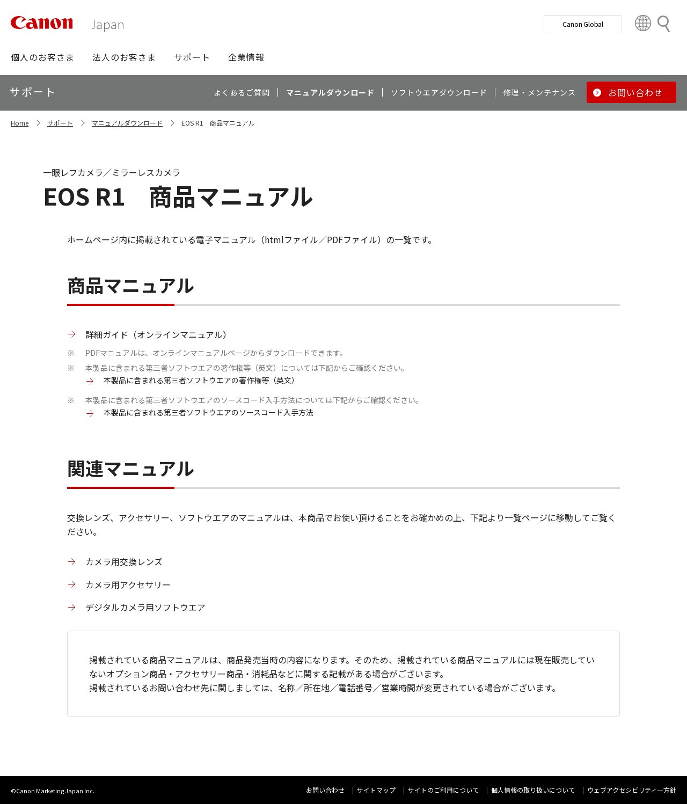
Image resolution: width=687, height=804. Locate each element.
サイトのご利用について (443, 789)
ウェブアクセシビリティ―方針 (631, 789)
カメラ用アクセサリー (128, 584)
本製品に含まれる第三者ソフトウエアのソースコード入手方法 (208, 412)
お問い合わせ (325, 789)
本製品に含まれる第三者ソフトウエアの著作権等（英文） (201, 380)
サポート (60, 122)
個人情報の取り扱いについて (533, 789)
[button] (43, 57)
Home (19, 122)
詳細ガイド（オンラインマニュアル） (158, 334)
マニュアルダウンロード (127, 122)
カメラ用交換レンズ (124, 561)
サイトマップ (376, 789)
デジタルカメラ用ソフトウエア (145, 607)
